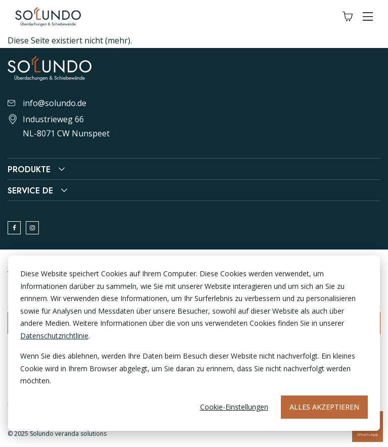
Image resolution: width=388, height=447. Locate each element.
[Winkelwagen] (348, 17)
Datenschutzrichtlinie (54, 335)
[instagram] (32, 227)
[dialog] (194, 343)
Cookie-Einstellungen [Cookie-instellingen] (234, 407)
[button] (368, 17)
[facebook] (14, 227)
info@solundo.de (47, 103)
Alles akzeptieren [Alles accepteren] (324, 407)
